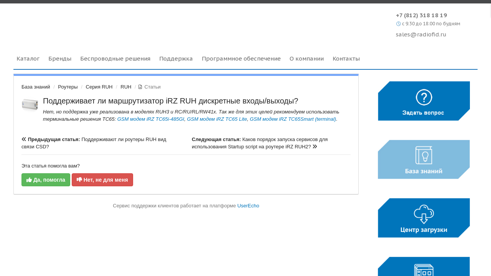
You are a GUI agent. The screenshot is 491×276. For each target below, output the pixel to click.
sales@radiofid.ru (421, 34)
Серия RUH (99, 87)
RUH (125, 87)
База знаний (35, 87)
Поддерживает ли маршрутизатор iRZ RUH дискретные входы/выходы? (170, 101)
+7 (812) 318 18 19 (421, 15)
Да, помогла (45, 180)
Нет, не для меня (102, 180)
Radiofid (79, 22)
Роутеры (67, 87)
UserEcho (248, 206)
